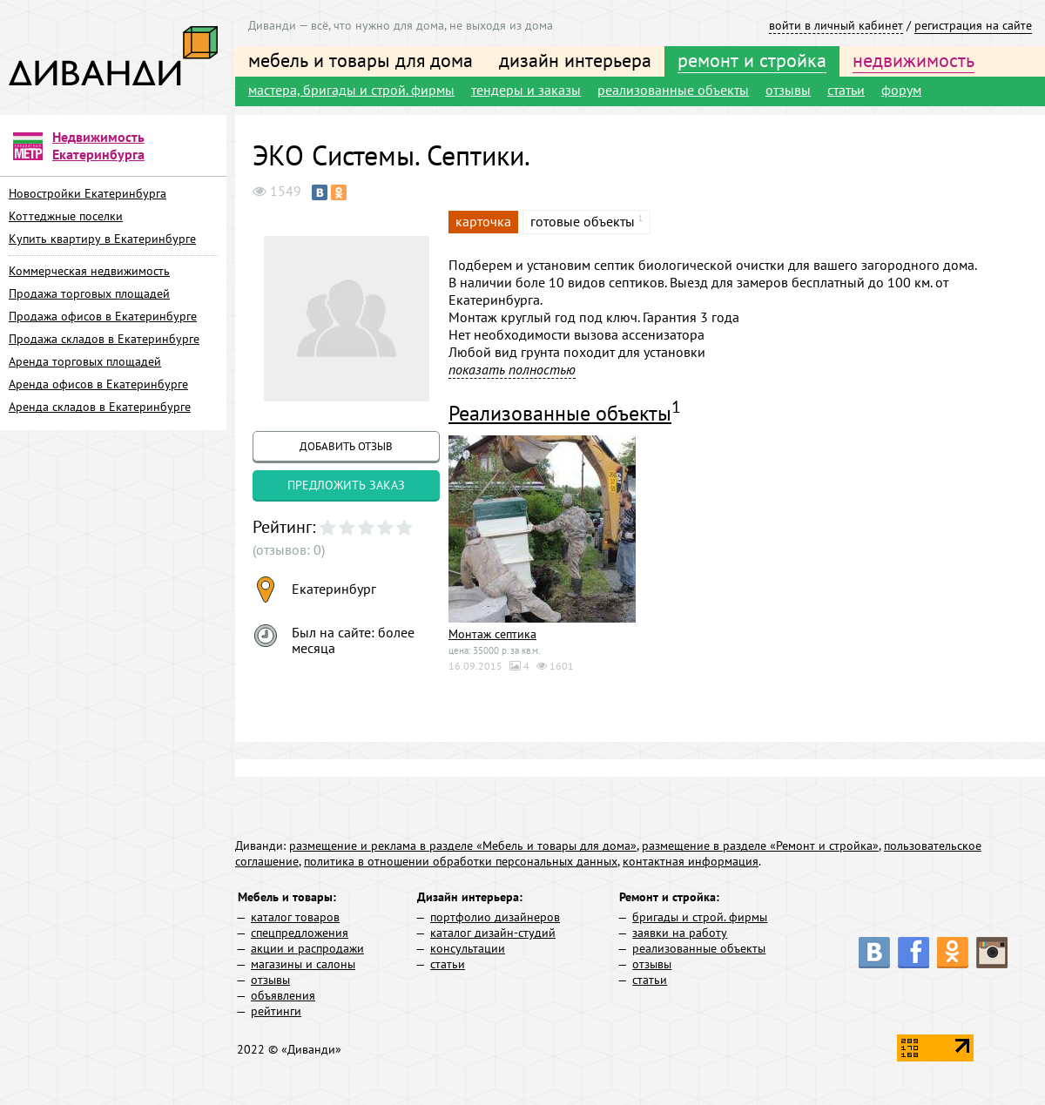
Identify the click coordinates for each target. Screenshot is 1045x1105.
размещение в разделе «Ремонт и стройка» (760, 845)
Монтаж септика (492, 634)
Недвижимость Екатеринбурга (98, 145)
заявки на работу (679, 932)
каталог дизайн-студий (493, 932)
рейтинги (276, 1011)
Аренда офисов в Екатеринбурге (98, 384)
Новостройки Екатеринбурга (87, 193)
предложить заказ (346, 485)
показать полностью (512, 369)
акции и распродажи (307, 948)
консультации (467, 948)
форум (901, 89)
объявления (283, 995)
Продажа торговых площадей (89, 293)
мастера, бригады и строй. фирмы (351, 89)
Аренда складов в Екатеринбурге (100, 406)
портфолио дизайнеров (495, 917)
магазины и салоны (303, 964)
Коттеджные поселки (66, 216)
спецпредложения (299, 932)
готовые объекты (582, 221)
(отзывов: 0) (289, 549)
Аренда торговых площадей (85, 361)
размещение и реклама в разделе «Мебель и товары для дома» (463, 845)
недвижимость (913, 60)
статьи (846, 89)
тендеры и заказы (526, 89)
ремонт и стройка (752, 60)
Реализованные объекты (559, 413)
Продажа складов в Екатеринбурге (104, 339)
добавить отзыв (346, 446)
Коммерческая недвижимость (89, 271)
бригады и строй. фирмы (699, 917)
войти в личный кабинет (836, 25)
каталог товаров (295, 917)
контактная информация (690, 861)
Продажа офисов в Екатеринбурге (103, 316)
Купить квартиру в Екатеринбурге (102, 238)
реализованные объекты (673, 89)
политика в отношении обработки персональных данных (460, 861)
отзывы (788, 89)
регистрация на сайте (973, 25)
